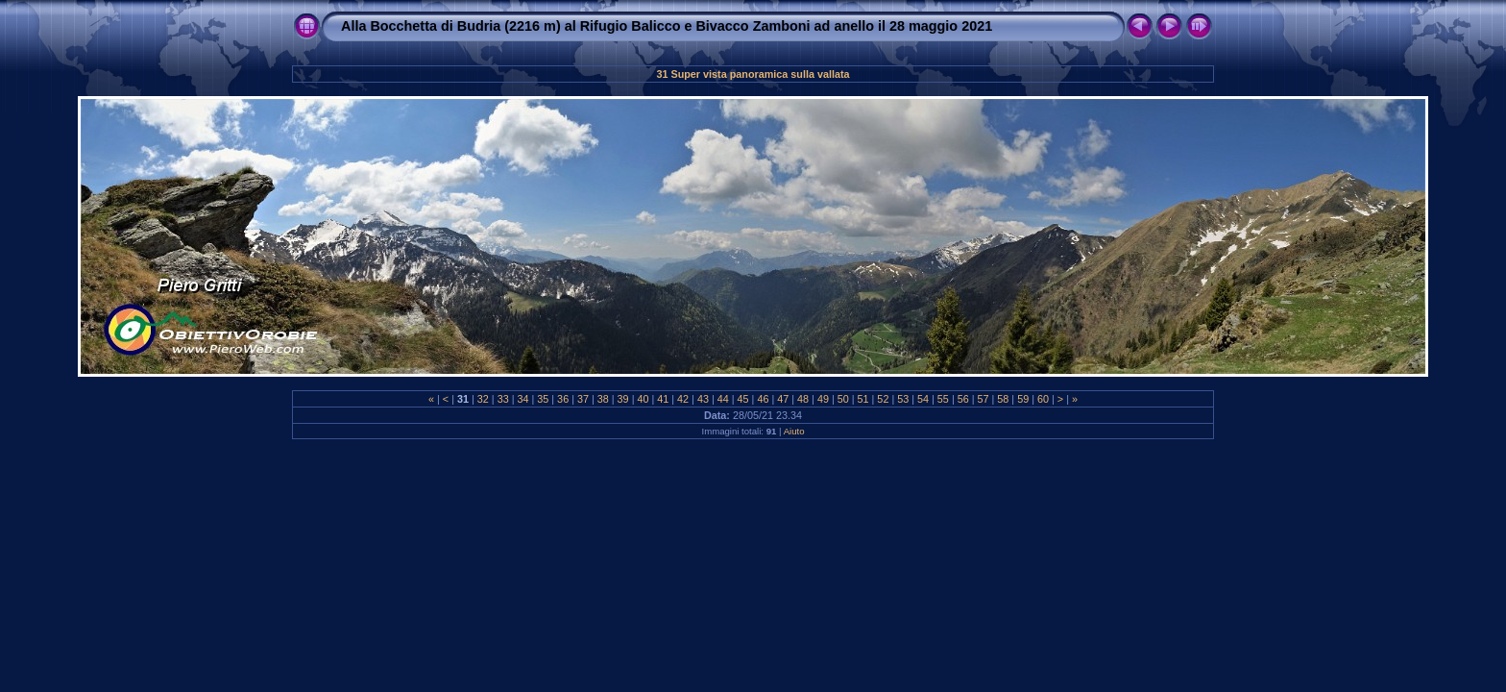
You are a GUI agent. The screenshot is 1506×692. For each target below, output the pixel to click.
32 (483, 399)
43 (703, 399)
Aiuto (794, 431)
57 (983, 399)
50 (843, 399)
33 (503, 399)
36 (562, 399)
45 (743, 399)
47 (782, 399)
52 (882, 399)
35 (542, 399)
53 (902, 399)
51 (863, 399)
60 (1043, 399)
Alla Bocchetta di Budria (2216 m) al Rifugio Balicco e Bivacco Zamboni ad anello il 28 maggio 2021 (666, 26)
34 (522, 399)
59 (1023, 399)
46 (762, 399)
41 (662, 399)
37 (583, 399)
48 (803, 399)
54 (923, 399)
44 (723, 399)
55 (943, 399)
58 (1002, 399)
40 (642, 399)
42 (683, 399)
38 (603, 399)
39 (623, 399)
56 (963, 399)
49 (823, 399)
